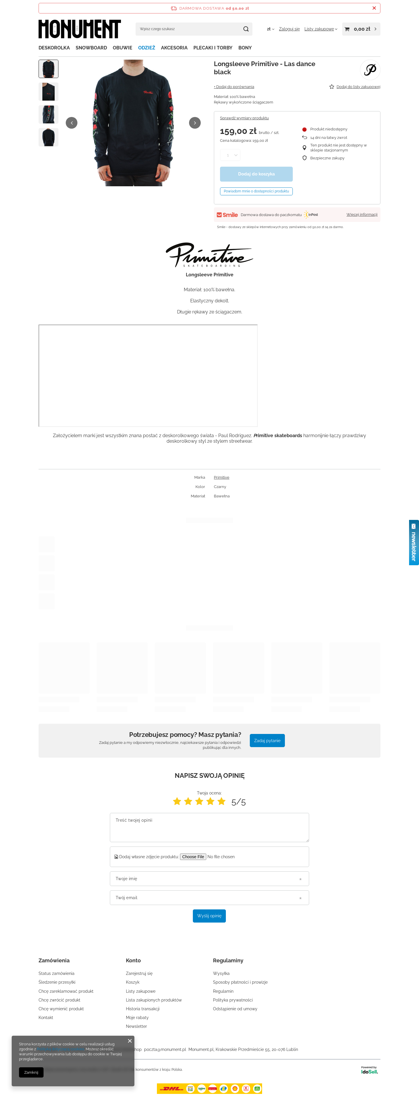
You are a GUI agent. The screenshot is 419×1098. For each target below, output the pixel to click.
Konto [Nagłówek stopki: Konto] (133, 960)
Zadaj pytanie (267, 740)
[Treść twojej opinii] (209, 827)
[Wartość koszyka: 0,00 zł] (361, 29)
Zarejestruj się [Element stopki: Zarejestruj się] (139, 973)
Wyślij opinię (209, 915)
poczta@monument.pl (165, 1049)
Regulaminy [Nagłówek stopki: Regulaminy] (228, 960)
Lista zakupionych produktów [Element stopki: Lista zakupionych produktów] (154, 1000)
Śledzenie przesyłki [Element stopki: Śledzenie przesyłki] (57, 982)
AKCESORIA (174, 48)
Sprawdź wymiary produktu (244, 118)
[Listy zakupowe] (320, 29)
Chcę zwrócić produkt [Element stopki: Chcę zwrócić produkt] (59, 1000)
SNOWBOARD (91, 48)
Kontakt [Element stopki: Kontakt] (46, 1017)
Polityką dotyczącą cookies (60, 1049)
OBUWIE (122, 48)
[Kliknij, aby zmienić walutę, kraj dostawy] (270, 29)
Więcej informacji (362, 214)
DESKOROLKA (54, 48)
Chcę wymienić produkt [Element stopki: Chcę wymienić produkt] (61, 1008)
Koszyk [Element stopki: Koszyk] (132, 982)
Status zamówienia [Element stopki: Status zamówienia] (57, 973)
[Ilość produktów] (227, 155)
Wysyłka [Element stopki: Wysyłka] (221, 973)
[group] (133, 123)
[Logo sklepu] (80, 29)
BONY (245, 48)
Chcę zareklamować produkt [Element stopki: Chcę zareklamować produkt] (66, 991)
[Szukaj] (245, 29)
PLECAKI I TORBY (213, 48)
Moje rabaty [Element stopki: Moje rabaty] (137, 1017)
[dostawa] (209, 1092)
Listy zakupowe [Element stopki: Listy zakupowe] (140, 991)
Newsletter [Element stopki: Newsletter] (136, 1026)
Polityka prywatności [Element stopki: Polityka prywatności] (233, 1000)
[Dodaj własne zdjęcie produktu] (224, 857)
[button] (71, 123)
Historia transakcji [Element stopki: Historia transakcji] (143, 1008)
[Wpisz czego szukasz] (194, 29)
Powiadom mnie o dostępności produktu (256, 191)
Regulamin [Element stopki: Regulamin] (223, 991)
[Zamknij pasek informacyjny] (374, 8)
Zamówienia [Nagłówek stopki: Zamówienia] (54, 960)
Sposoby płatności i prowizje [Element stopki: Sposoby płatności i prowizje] (240, 982)
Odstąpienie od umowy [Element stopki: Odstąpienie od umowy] (235, 1008)
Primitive (221, 477)
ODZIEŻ (146, 48)
